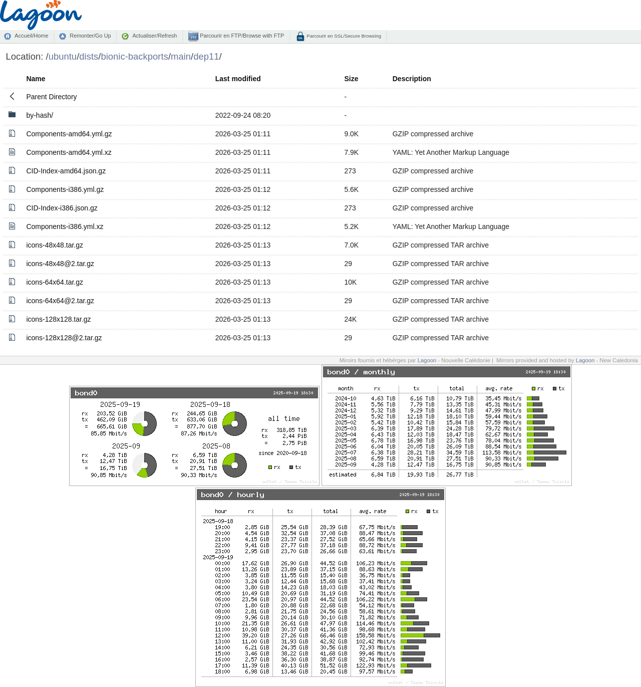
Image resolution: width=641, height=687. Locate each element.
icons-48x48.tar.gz (54, 245)
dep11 (206, 56)
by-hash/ (39, 115)
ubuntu (63, 56)
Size (351, 79)
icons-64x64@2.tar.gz (60, 301)
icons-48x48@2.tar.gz (60, 264)
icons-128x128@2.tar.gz (64, 338)
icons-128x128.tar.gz (58, 319)
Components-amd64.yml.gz (69, 134)
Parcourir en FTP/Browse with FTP (241, 36)
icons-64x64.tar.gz (54, 282)
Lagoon (427, 360)
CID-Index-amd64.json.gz (66, 171)
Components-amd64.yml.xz (68, 152)
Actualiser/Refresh (154, 36)
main (181, 56)
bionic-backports (134, 56)
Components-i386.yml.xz (64, 226)
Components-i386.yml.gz (65, 189)
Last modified (238, 79)
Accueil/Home (31, 36)
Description (412, 79)
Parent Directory (51, 97)
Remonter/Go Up (90, 36)
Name (35, 79)
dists (88, 56)
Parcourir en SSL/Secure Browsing (343, 36)
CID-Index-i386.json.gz (61, 208)
